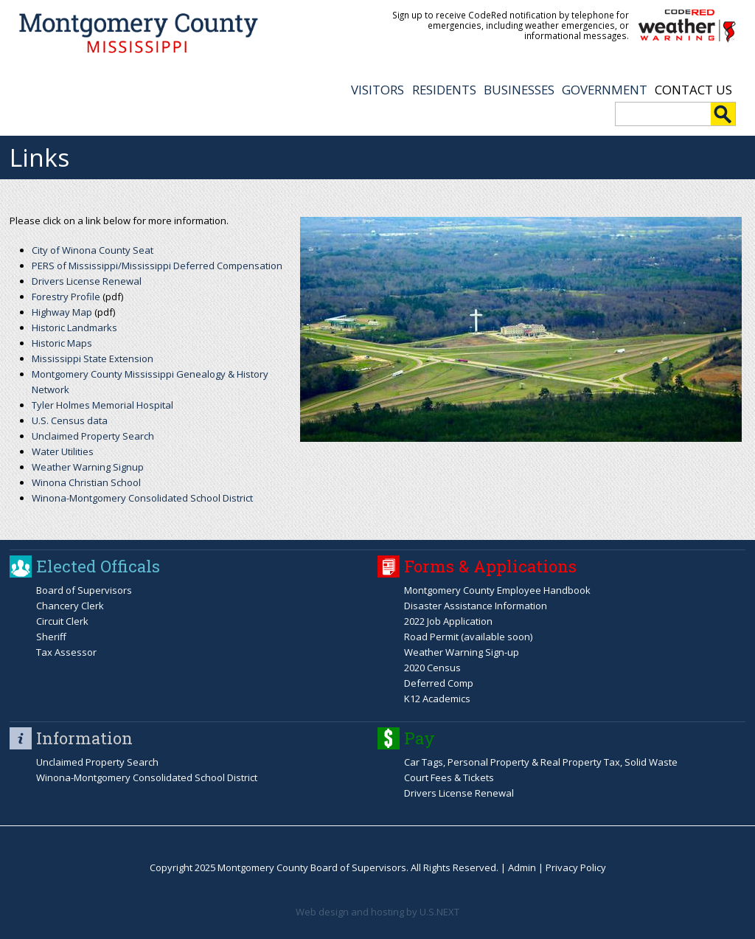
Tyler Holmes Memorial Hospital (102, 405)
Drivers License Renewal (87, 281)
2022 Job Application (448, 621)
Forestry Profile (66, 296)
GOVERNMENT (604, 89)
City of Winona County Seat (92, 250)
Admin (522, 867)
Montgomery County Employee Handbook (497, 590)
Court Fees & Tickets (449, 777)
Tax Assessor (66, 652)
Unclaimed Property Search (93, 436)
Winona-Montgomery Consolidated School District (142, 498)
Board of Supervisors (84, 590)
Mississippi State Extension (92, 358)
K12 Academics (437, 698)
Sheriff (51, 636)
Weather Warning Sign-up (461, 652)
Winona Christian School (86, 482)
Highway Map (62, 312)
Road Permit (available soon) (468, 636)
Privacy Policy (576, 867)
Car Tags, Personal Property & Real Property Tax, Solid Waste (541, 762)
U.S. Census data (70, 420)
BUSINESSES (519, 89)
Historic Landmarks (74, 327)
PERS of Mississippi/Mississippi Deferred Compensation (157, 265)
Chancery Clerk (70, 605)
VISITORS (377, 89)
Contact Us (693, 89)
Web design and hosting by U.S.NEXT (377, 911)
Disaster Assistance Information (475, 605)
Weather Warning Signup (88, 467)
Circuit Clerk (62, 621)
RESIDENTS (444, 89)
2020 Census (432, 667)
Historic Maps (62, 343)
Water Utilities (63, 451)
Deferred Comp (438, 683)
